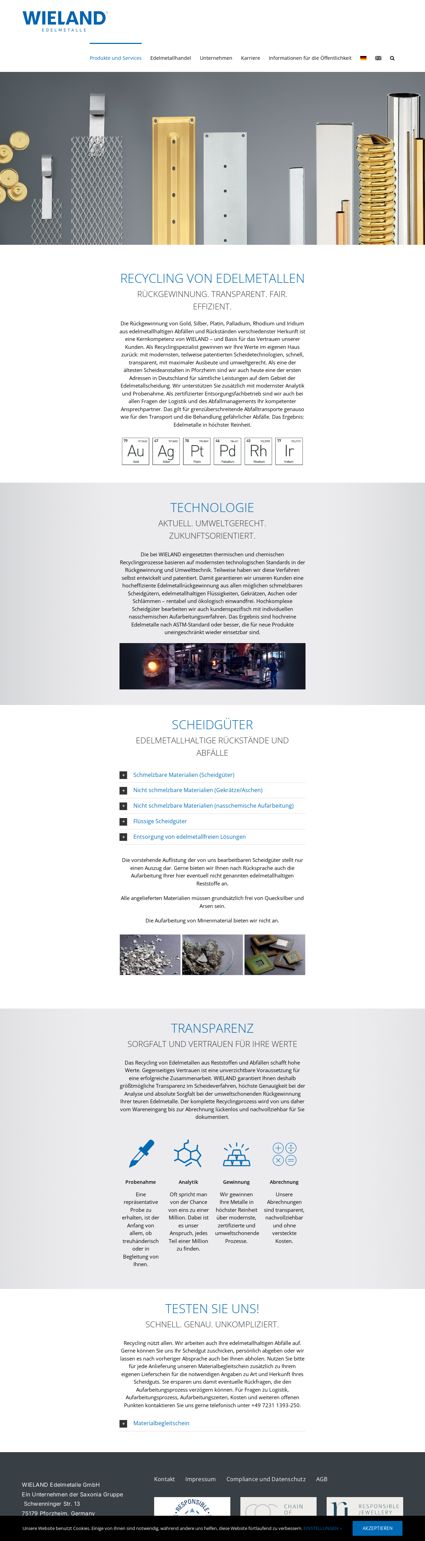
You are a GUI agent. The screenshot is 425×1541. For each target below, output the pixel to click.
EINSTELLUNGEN (322, 1528)
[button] (392, 57)
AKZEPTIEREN (377, 1528)
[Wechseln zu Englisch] (378, 57)
